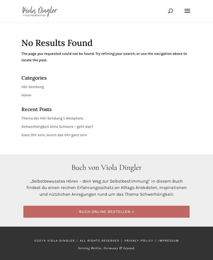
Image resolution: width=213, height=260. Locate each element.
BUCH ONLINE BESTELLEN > (106, 211)
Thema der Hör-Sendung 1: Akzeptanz (52, 118)
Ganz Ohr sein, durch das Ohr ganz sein (54, 135)
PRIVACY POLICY (138, 240)
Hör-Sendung (32, 87)
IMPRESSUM (168, 240)
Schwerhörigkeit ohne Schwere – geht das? (57, 126)
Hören (26, 95)
